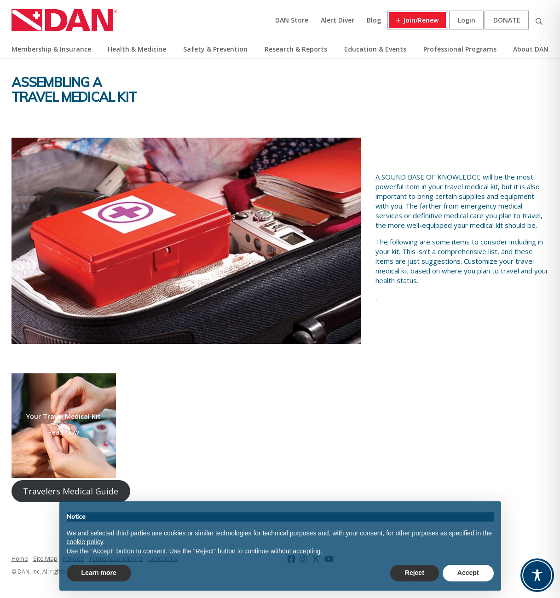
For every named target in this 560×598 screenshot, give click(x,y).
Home (20, 558)
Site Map (45, 558)
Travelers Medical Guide (70, 491)
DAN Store (291, 20)
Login (466, 20)
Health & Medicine (137, 49)
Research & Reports (296, 49)
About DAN (530, 49)
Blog (374, 20)
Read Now (63, 432)
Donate (506, 20)
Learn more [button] (98, 572)
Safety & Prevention (215, 49)
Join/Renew (421, 20)
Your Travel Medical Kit (63, 416)
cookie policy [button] (85, 542)
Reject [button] (414, 572)
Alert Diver (337, 20)
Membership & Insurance (51, 49)
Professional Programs (459, 49)
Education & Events (375, 49)
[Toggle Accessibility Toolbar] (537, 575)
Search (539, 20)
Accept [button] (468, 572)
